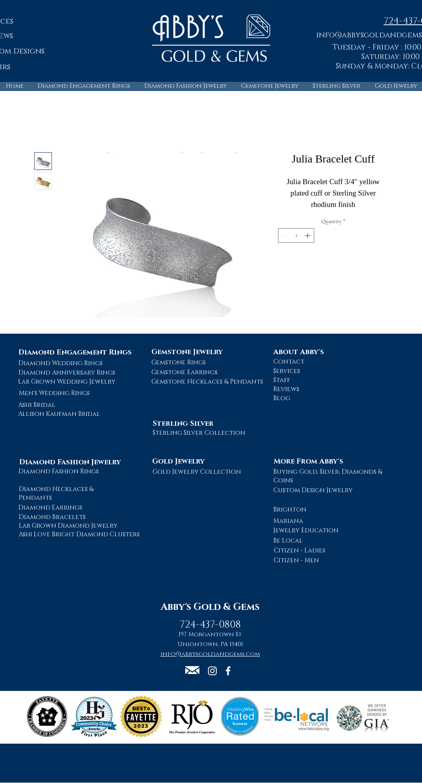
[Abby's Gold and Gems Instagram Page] (212, 671)
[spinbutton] (296, 235)
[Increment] (308, 235)
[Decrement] (284, 235)
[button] (192, 670)
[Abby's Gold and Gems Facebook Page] (228, 671)
